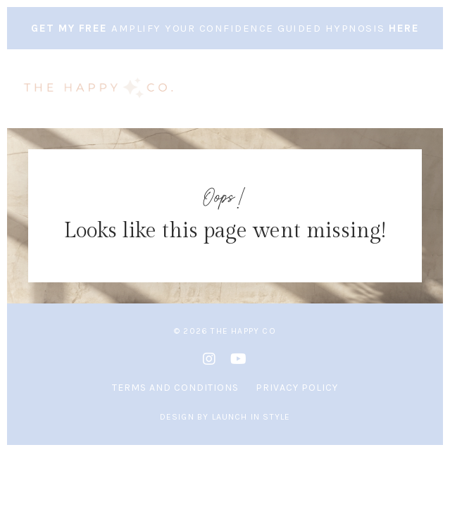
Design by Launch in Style (225, 417)
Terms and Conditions (175, 388)
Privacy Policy (297, 388)
